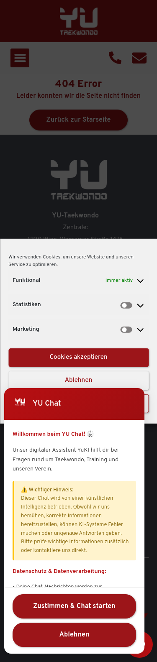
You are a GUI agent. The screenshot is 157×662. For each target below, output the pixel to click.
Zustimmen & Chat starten (74, 606)
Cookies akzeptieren (78, 357)
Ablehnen (79, 380)
